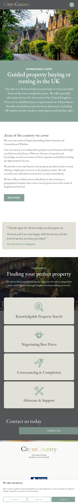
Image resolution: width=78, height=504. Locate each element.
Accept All (63, 499)
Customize (14, 499)
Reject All (39, 499)
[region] (39, 491)
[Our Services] (14, 197)
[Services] (39, 310)
